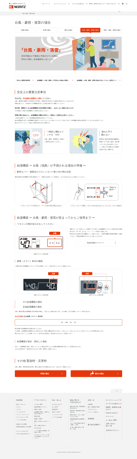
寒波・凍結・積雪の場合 (112, 30)
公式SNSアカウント (112, 430)
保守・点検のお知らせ (40, 425)
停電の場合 (47, 30)
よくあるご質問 (38, 404)
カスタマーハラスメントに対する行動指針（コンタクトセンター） (41, 436)
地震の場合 (25, 30)
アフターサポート (25, 13)
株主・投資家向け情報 (93, 406)
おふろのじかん (56, 404)
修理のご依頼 (37, 409)
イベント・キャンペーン (22, 414)
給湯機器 (53, 80)
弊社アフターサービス (68, 333)
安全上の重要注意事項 (23, 80)
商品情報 (19, 399)
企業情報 (90, 404)
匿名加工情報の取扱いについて (69, 447)
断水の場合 (68, 30)
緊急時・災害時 (36, 13)
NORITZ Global (111, 412)
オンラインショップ (113, 399)
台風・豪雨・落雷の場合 (90, 30)
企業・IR (91, 399)
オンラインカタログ (21, 430)
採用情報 (91, 418)
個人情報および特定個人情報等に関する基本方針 (47, 447)
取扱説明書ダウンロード (94, 243)
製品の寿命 (37, 415)
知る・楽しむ (56, 399)
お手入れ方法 (37, 427)
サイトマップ (98, 447)
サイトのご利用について (86, 447)
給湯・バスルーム (21, 404)
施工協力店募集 (93, 424)
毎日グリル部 (55, 411)
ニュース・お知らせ (93, 411)
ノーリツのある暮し (21, 419)
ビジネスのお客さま (113, 403)
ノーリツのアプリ (21, 411)
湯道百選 (54, 409)
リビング (18, 409)
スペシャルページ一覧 (22, 416)
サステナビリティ (92, 409)
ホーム (16, 13)
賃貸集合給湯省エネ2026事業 (23, 426)
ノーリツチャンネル (57, 414)
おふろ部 (54, 406)
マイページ (57, 3)
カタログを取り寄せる (22, 433)
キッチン (18, 406)
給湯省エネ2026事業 (21, 423)
